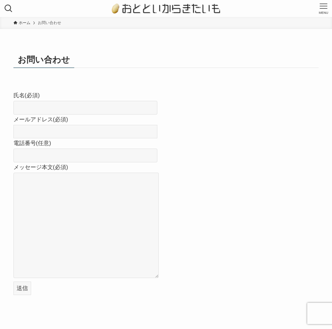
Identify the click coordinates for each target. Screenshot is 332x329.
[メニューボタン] (323, 8)
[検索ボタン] (8, 8)
